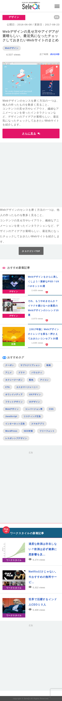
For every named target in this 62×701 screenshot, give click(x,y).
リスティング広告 (32, 416)
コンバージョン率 (33, 409)
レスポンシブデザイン (16, 438)
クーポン (9, 365)
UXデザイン (35, 394)
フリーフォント (47, 431)
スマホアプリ (37, 424)
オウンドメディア (14, 394)
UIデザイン (34, 402)
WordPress (11, 431)
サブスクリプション (30, 365)
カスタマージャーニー (27, 387)
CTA (7, 387)
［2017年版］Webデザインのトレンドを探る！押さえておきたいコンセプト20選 (43, 334)
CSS (51, 409)
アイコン (44, 380)
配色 (31, 380)
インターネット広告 (15, 424)
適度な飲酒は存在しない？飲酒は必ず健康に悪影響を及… (43, 549)
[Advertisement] (31, 176)
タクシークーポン (14, 380)
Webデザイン (11, 48)
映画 (48, 365)
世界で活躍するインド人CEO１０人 (43, 602)
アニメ (8, 372)
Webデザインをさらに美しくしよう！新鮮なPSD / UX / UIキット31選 (43, 281)
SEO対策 (28, 431)
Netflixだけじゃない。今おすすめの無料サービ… (43, 577)
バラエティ (36, 372)
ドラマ (21, 372)
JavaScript (11, 416)
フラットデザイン (14, 402)
